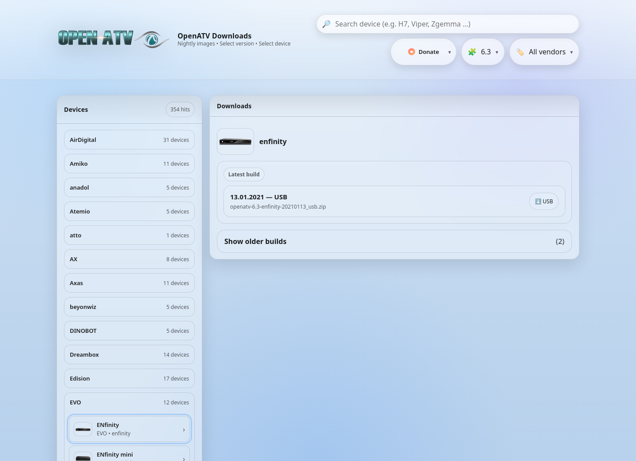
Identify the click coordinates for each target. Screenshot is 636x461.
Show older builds (394, 241)
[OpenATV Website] (115, 40)
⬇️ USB (544, 201)
